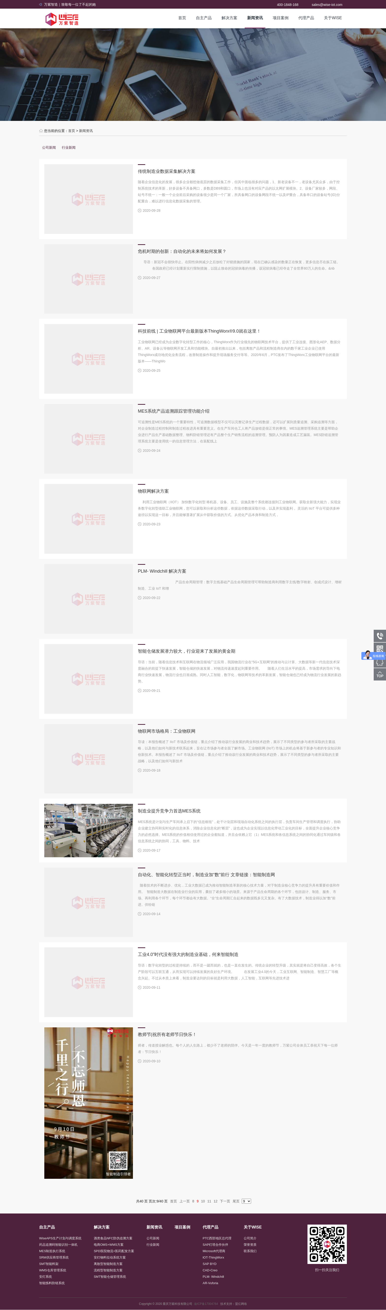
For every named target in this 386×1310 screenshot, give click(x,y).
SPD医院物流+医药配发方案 (114, 1251)
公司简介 (250, 1238)
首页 (182, 18)
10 (203, 1201)
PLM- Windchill (213, 1276)
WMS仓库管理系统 (52, 1270)
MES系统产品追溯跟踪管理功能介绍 (173, 411)
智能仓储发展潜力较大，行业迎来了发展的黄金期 (186, 651)
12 (216, 1201)
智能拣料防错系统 (52, 1283)
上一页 (184, 1201)
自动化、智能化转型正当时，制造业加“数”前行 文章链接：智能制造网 (206, 874)
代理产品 (306, 18)
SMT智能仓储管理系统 (110, 1276)
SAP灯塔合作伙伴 (215, 1244)
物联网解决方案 (153, 491)
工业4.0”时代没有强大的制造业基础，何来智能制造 (188, 954)
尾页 (236, 1201)
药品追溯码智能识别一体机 (58, 1244)
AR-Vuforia (210, 1283)
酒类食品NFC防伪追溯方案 (113, 1238)
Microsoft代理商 (214, 1251)
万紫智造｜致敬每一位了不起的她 (70, 4)
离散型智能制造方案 (108, 1264)
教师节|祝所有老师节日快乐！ (167, 1034)
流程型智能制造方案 (108, 1270)
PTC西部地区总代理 (217, 1238)
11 (209, 1201)
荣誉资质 (250, 1244)
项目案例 (281, 18)
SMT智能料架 (49, 1264)
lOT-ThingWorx (213, 1257)
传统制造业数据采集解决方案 (166, 171)
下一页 (225, 1201)
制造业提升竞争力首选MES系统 (169, 811)
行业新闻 (69, 147)
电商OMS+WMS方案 (109, 1244)
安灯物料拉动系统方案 (110, 1257)
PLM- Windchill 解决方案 (162, 571)
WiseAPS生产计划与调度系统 (60, 1238)
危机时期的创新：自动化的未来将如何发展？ (182, 251)
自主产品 (204, 18)
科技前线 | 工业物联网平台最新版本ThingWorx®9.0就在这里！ (199, 331)
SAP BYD (209, 1264)
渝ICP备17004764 (207, 1304)
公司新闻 (49, 147)
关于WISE (333, 18)
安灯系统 (45, 1276)
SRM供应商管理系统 (54, 1257)
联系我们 (250, 1251)
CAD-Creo (210, 1270)
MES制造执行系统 (52, 1251)
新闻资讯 (255, 18)
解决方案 (229, 18)
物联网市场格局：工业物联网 (166, 731)
